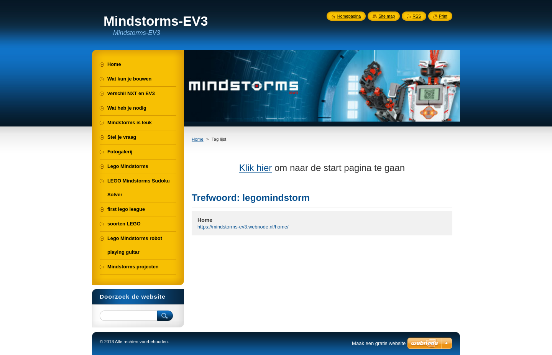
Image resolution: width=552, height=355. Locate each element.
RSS (416, 16)
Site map (386, 16)
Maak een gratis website (379, 343)
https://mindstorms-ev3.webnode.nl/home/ (243, 227)
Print (443, 16)
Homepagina (349, 16)
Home (198, 139)
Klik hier (255, 168)
